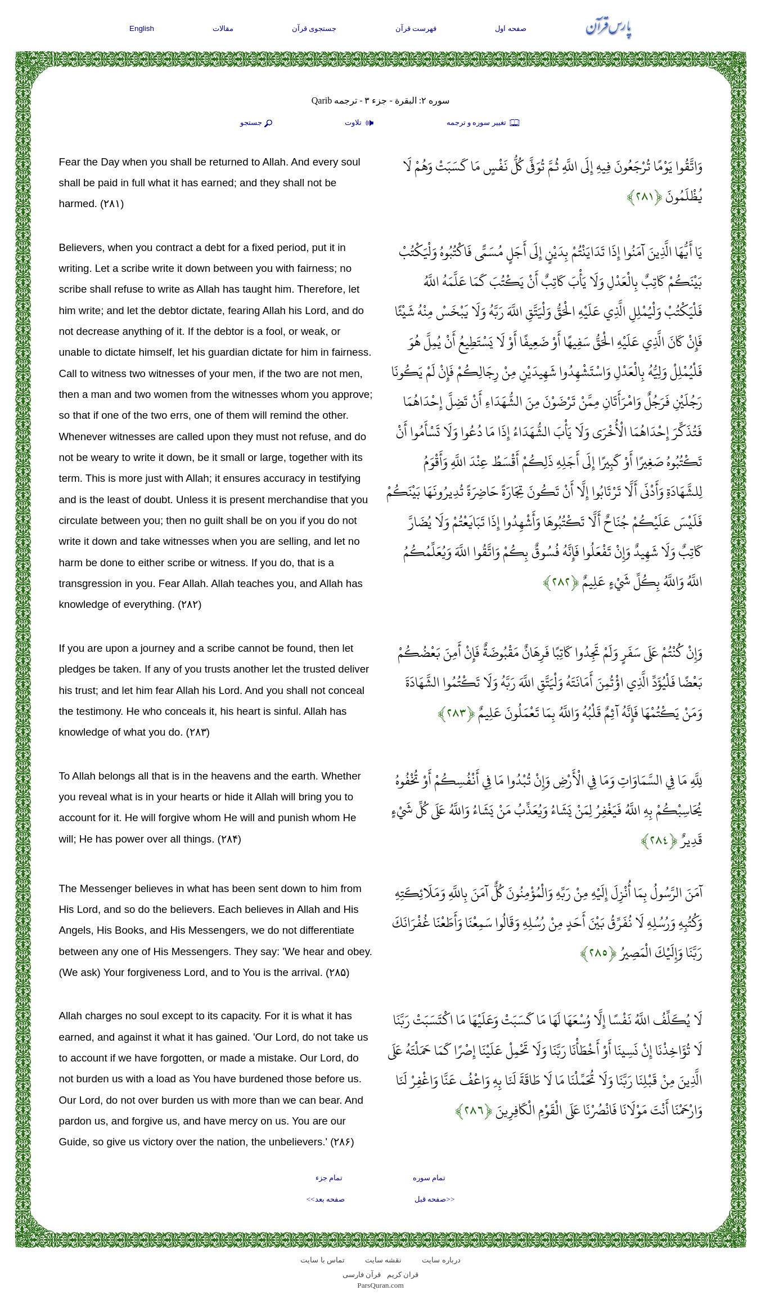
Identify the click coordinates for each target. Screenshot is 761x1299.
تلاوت (360, 123)
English (141, 28)
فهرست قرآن (416, 28)
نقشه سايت (383, 1260)
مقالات (223, 28)
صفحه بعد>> (326, 1199)
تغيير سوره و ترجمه (484, 123)
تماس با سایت (322, 1260)
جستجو (257, 123)
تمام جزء (329, 1177)
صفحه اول (510, 28)
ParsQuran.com (380, 1285)
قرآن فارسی (362, 1274)
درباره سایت (441, 1260)
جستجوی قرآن (314, 28)
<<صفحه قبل (434, 1199)
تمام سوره (429, 1177)
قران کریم (402, 1274)
